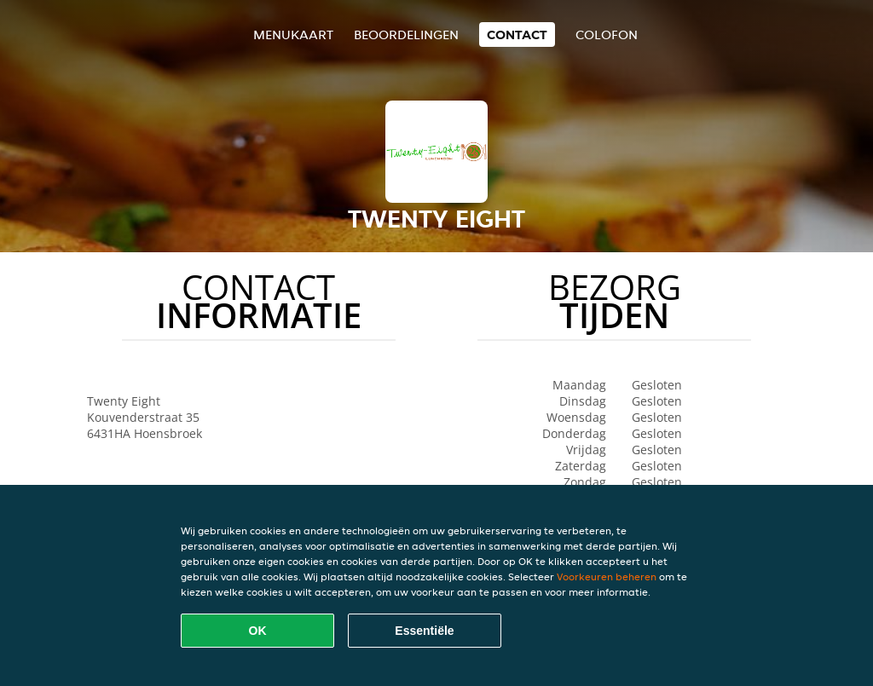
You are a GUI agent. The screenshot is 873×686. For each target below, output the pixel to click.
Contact (517, 34)
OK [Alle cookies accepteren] (258, 630)
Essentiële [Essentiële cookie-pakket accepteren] (424, 630)
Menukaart (293, 34)
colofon (606, 34)
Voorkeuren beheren (606, 576)
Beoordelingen (406, 34)
